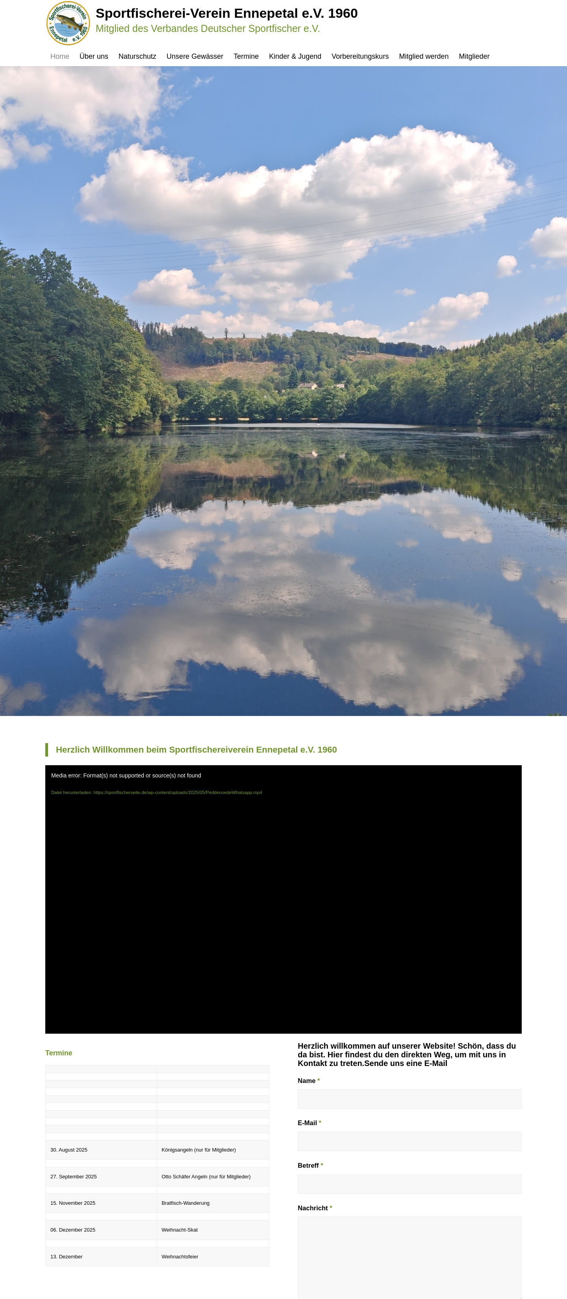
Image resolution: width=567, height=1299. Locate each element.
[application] (283, 899)
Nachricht (315, 1208)
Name (309, 1081)
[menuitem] (59, 56)
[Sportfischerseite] (201, 23)
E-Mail (309, 1123)
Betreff (310, 1165)
